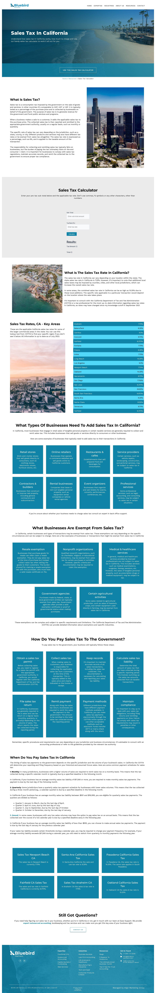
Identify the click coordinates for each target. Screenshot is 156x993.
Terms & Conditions (77, 989)
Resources (72, 78)
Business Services (85, 954)
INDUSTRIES (109, 6)
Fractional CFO (63, 954)
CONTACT (141, 6)
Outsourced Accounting (62, 958)
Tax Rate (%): (71, 223)
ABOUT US (120, 6)
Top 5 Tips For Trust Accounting (107, 968)
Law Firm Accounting (87, 957)
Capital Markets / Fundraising (64, 963)
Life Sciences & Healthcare (84, 961)
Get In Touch (125, 951)
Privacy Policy (77, 988)
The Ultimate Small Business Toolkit (107, 963)
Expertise (61, 951)
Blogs (101, 954)
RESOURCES (130, 6)
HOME (89, 6)
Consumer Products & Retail (86, 974)
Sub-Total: (70, 212)
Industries (83, 951)
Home (64, 78)
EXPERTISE (98, 6)
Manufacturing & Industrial (85, 966)
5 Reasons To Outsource (104, 958)
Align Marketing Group (134, 988)
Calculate (72, 234)
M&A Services (63, 967)
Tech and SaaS (84, 970)
